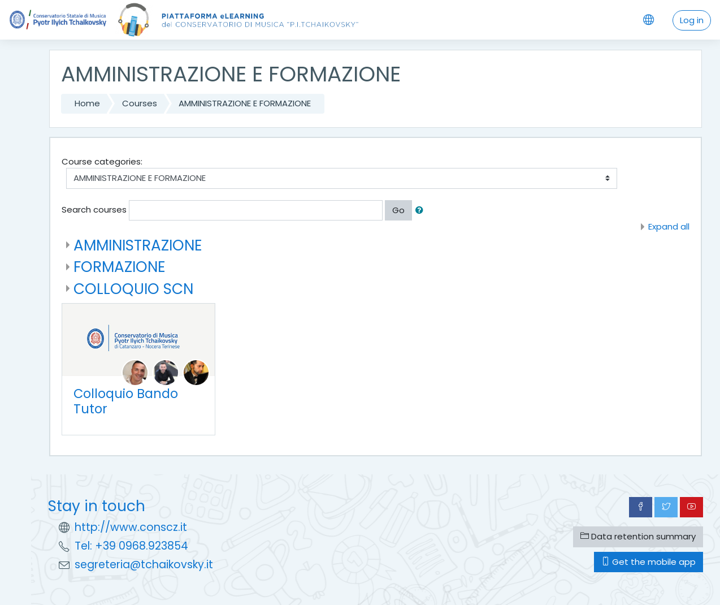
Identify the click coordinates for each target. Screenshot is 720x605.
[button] (421, 211)
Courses (139, 103)
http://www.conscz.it (131, 527)
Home (87, 103)
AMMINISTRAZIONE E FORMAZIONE (245, 103)
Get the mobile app (648, 562)
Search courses (94, 209)
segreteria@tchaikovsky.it (144, 564)
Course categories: (102, 161)
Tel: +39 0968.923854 (131, 546)
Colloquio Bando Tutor (125, 401)
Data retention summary (638, 536)
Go (398, 210)
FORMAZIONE (119, 266)
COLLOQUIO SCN (133, 288)
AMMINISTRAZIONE (137, 245)
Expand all (668, 226)
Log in (692, 20)
